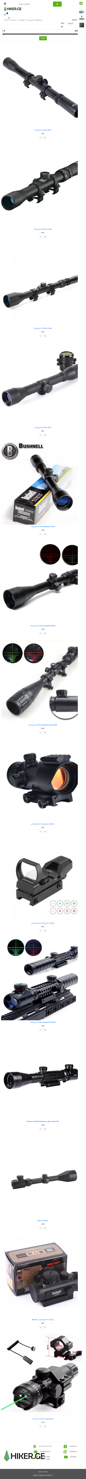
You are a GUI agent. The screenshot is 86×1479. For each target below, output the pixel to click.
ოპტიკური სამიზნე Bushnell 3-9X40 (43, 526)
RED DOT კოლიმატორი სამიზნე (43, 1320)
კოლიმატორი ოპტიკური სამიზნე (42, 824)
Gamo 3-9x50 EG (42, 1220)
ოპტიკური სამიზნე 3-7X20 (43, 229)
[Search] (35, 4)
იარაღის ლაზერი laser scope (42, 1419)
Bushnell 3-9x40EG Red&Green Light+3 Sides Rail (43, 1121)
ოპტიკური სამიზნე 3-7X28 (43, 328)
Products (13, 20)
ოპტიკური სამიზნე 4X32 (42, 427)
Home (6, 20)
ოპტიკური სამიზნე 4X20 (42, 130)
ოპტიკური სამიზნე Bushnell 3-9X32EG (43, 1022)
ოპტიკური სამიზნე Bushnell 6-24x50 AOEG (42, 725)
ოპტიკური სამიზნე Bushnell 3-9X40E (42, 626)
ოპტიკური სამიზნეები (34, 20)
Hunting (21, 20)
